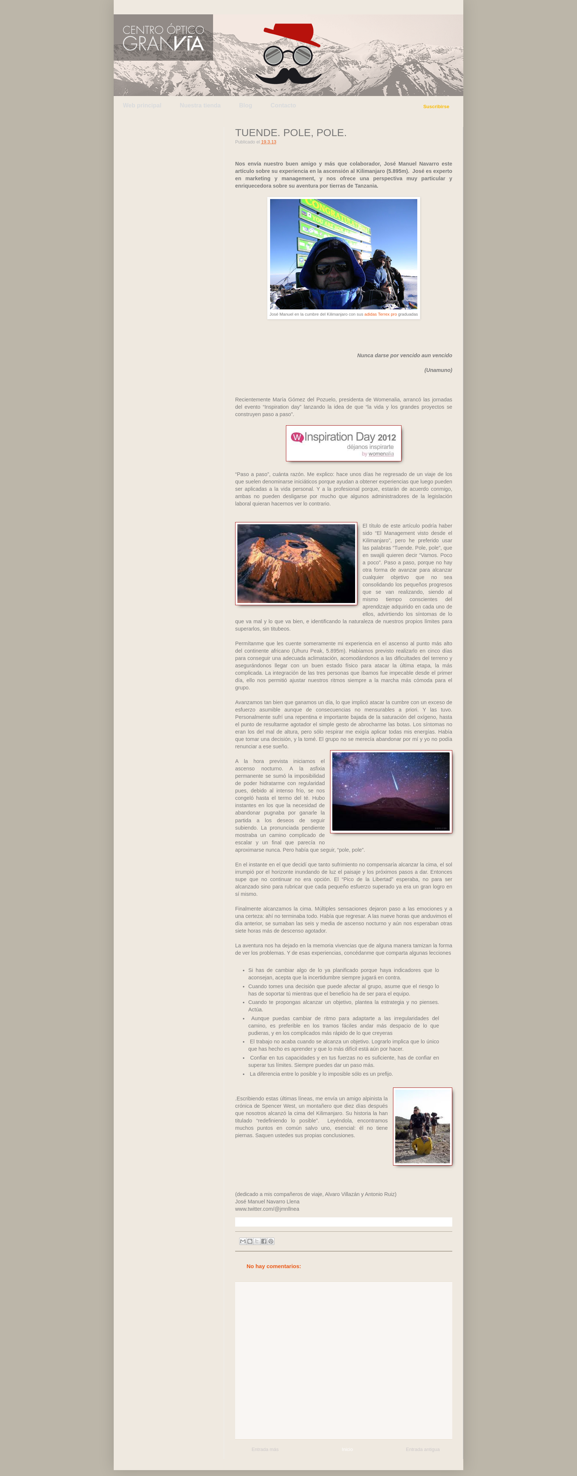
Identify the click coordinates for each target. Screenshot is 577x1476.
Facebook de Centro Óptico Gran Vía (173, 7)
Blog (245, 105)
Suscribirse (436, 106)
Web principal (142, 105)
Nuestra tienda (200, 105)
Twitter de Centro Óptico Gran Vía (139, 7)
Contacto (283, 105)
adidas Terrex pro (381, 314)
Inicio (347, 1449)
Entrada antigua (423, 1449)
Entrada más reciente (265, 1450)
